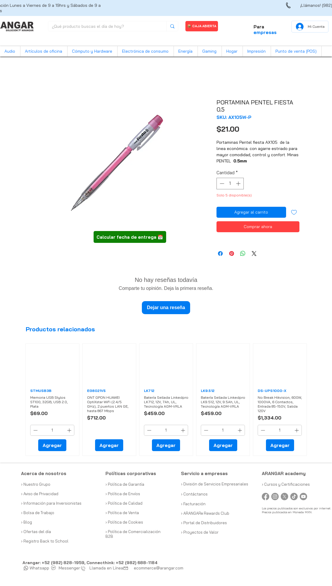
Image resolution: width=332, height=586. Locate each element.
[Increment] (239, 183)
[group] (166, 399)
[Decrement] (221, 183)
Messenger (66, 568)
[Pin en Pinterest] (231, 253)
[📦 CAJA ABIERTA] (201, 26)
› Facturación (193, 503)
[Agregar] (52, 445)
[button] (10, 51)
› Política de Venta (122, 512)
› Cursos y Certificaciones (286, 484)
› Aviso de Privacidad (39, 493)
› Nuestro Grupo (35, 484)
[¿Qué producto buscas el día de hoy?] (103, 26)
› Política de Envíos (122, 493)
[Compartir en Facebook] (220, 253)
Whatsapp (36, 568)
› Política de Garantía (124, 484)
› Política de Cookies (124, 522)
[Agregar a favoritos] (293, 212)
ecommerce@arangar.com (158, 568)
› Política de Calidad (123, 503)
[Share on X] (254, 253)
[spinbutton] (230, 183)
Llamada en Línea (103, 568)
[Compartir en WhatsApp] (242, 253)
